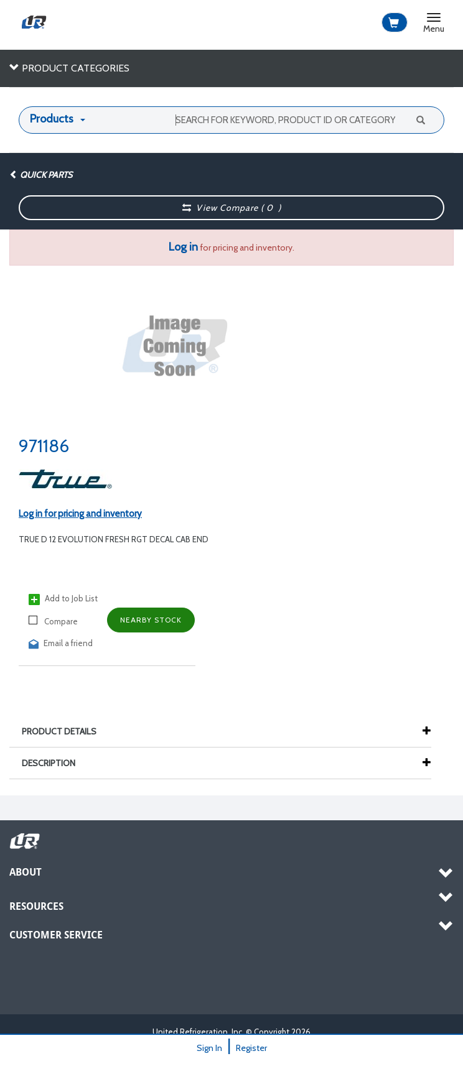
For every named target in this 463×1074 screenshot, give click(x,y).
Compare (53, 621)
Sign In (209, 1047)
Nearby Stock (151, 619)
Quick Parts (40, 174)
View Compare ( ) (232, 207)
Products (51, 119)
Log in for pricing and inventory (80, 513)
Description (55, 763)
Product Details (65, 731)
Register (251, 1047)
